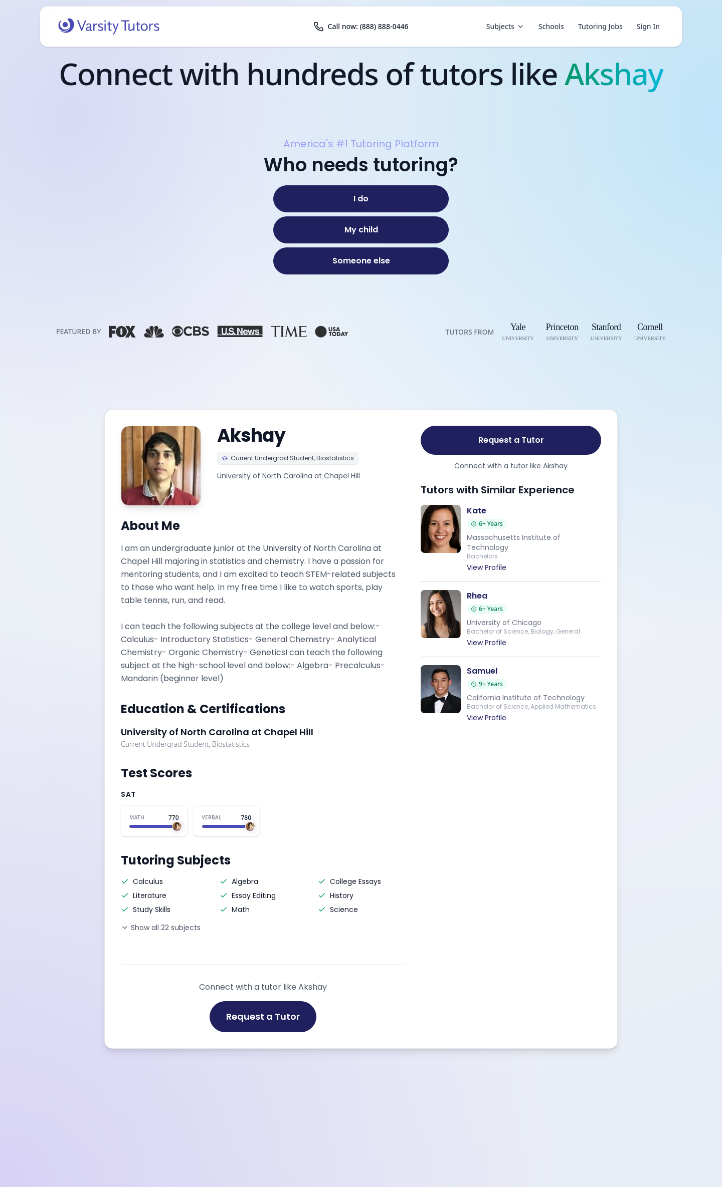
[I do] (361, 198)
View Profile (486, 567)
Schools (551, 26)
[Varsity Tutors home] (108, 26)
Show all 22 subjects (161, 928)
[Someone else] (361, 260)
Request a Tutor (263, 1016)
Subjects (505, 26)
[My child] (361, 229)
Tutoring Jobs (600, 26)
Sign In (648, 26)
